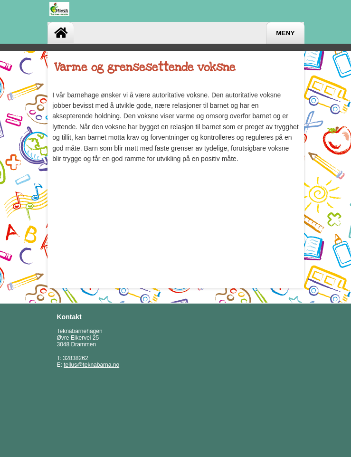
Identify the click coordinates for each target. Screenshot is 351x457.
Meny (285, 33)
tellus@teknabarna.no (91, 365)
